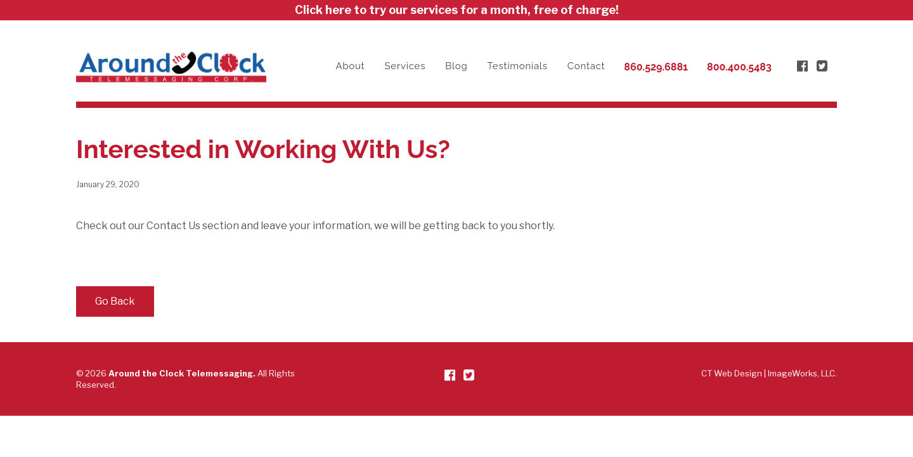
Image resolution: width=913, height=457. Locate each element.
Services (405, 66)
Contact (586, 66)
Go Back (115, 301)
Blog (456, 66)
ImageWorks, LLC (801, 373)
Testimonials (518, 66)
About (350, 66)
